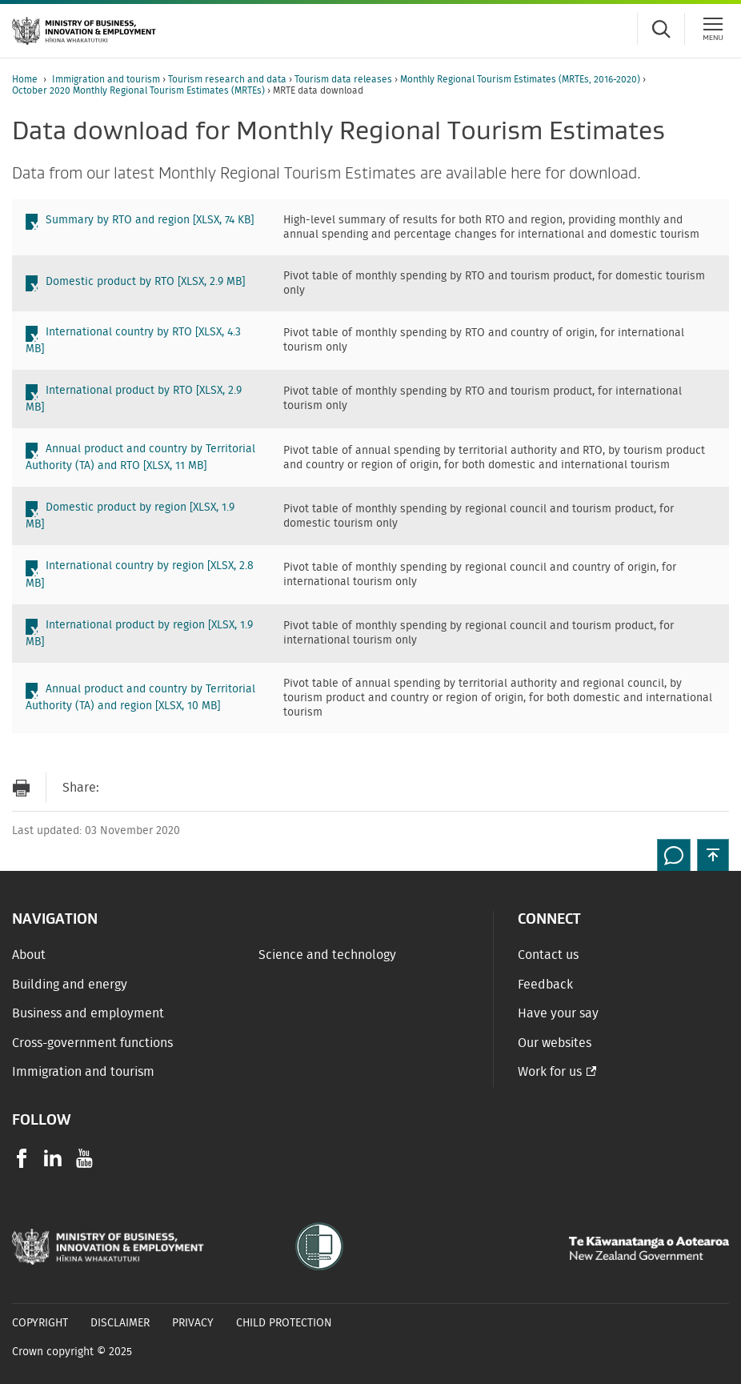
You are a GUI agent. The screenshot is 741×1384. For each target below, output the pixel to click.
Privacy (193, 1323)
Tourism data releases (344, 79)
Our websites (554, 1043)
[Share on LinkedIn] (215, 788)
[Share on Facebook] (151, 788)
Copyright (40, 1323)
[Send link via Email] (119, 788)
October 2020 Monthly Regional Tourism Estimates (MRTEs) (139, 90)
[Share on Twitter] (183, 788)
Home (25, 79)
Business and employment (88, 1013)
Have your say (558, 1013)
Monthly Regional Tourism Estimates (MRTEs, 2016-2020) (521, 79)
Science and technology (327, 955)
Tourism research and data (228, 79)
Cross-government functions (92, 1043)
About (29, 955)
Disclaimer (120, 1323)
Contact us (548, 955)
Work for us (550, 1071)
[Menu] (713, 29)
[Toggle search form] (661, 29)
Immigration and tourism (107, 79)
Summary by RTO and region (150, 220)
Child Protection (284, 1323)
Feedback (545, 984)
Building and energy (69, 984)
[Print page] (21, 788)
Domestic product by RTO (145, 281)
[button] (713, 855)
